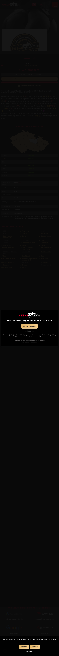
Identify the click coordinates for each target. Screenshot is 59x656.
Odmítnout (29, 651)
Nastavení (24, 646)
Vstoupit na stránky (29, 326)
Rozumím (35, 646)
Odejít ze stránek (29, 331)
